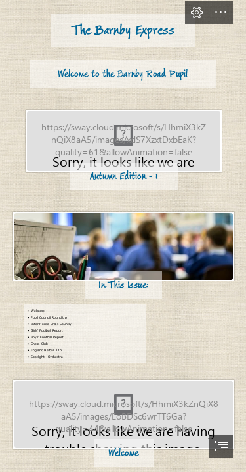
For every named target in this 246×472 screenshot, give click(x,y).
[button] (197, 12)
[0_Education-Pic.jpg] (123, 249)
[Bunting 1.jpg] (123, 417)
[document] (123, 236)
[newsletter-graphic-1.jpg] (123, 144)
